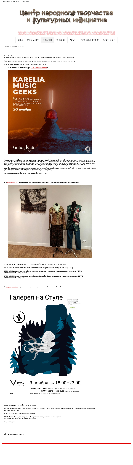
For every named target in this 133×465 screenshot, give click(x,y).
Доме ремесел (12, 182)
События (47, 40)
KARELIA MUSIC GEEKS (39, 68)
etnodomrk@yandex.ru (52, 453)
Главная (6, 46)
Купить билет (109, 40)
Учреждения (33, 40)
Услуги (73, 40)
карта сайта (25, 1)
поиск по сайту (15, 1)
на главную (6, 1)
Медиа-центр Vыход (12, 287)
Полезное (60, 40)
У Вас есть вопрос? (90, 40)
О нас (20, 40)
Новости (22, 46)
